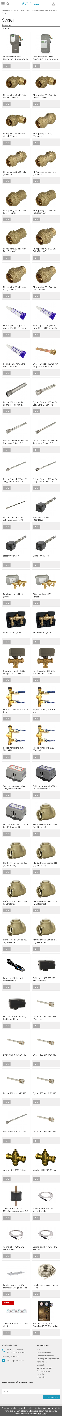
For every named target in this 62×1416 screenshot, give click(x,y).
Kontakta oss (9, 1345)
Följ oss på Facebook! (13, 1360)
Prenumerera (51, 1397)
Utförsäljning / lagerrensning (48, 1359)
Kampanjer (49, 1356)
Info (7, 66)
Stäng (44, 1413)
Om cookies (41, 1377)
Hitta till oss (41, 1374)
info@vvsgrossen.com (10, 1356)
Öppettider (41, 1365)
